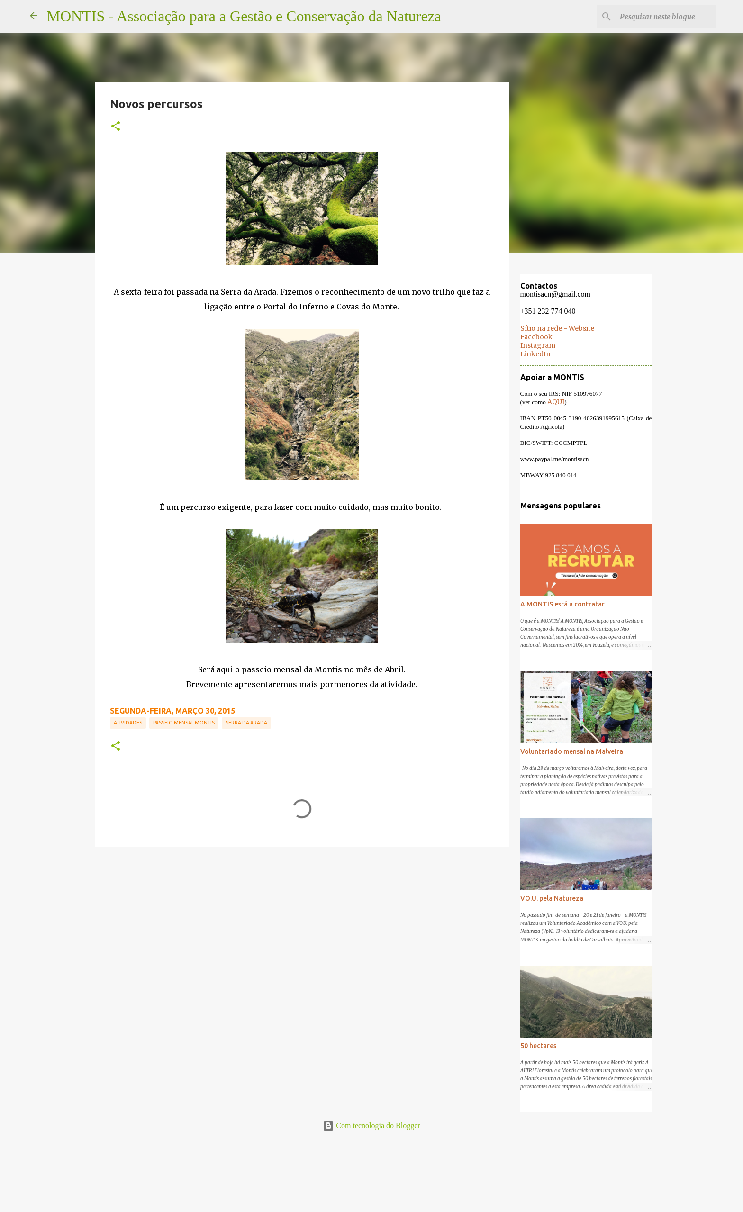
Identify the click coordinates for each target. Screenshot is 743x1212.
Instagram (537, 346)
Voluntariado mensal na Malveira (571, 752)
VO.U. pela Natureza (551, 899)
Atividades (128, 722)
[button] (115, 126)
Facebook (536, 337)
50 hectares (538, 1046)
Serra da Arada (246, 722)
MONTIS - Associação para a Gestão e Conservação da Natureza (244, 16)
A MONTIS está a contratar (562, 604)
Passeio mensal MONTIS (184, 722)
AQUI (555, 402)
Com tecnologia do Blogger (371, 1126)
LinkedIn (535, 354)
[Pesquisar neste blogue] (666, 16)
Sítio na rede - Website (557, 329)
